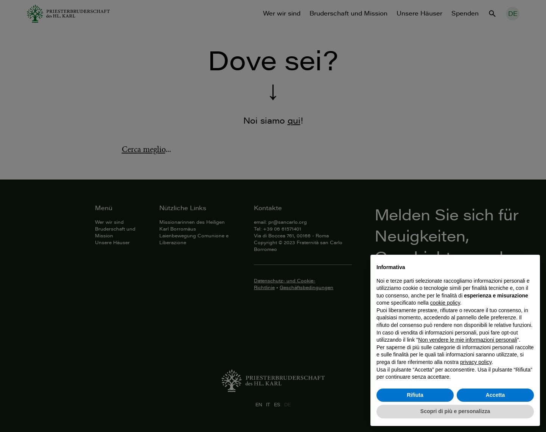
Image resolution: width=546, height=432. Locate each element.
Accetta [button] (495, 395)
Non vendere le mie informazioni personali (467, 340)
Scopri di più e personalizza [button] (455, 411)
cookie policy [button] (445, 303)
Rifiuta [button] (415, 395)
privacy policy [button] (476, 362)
